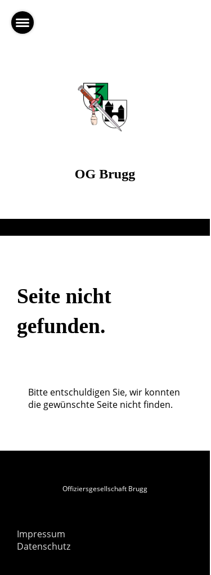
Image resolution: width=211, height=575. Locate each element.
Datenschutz (43, 546)
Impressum (41, 534)
